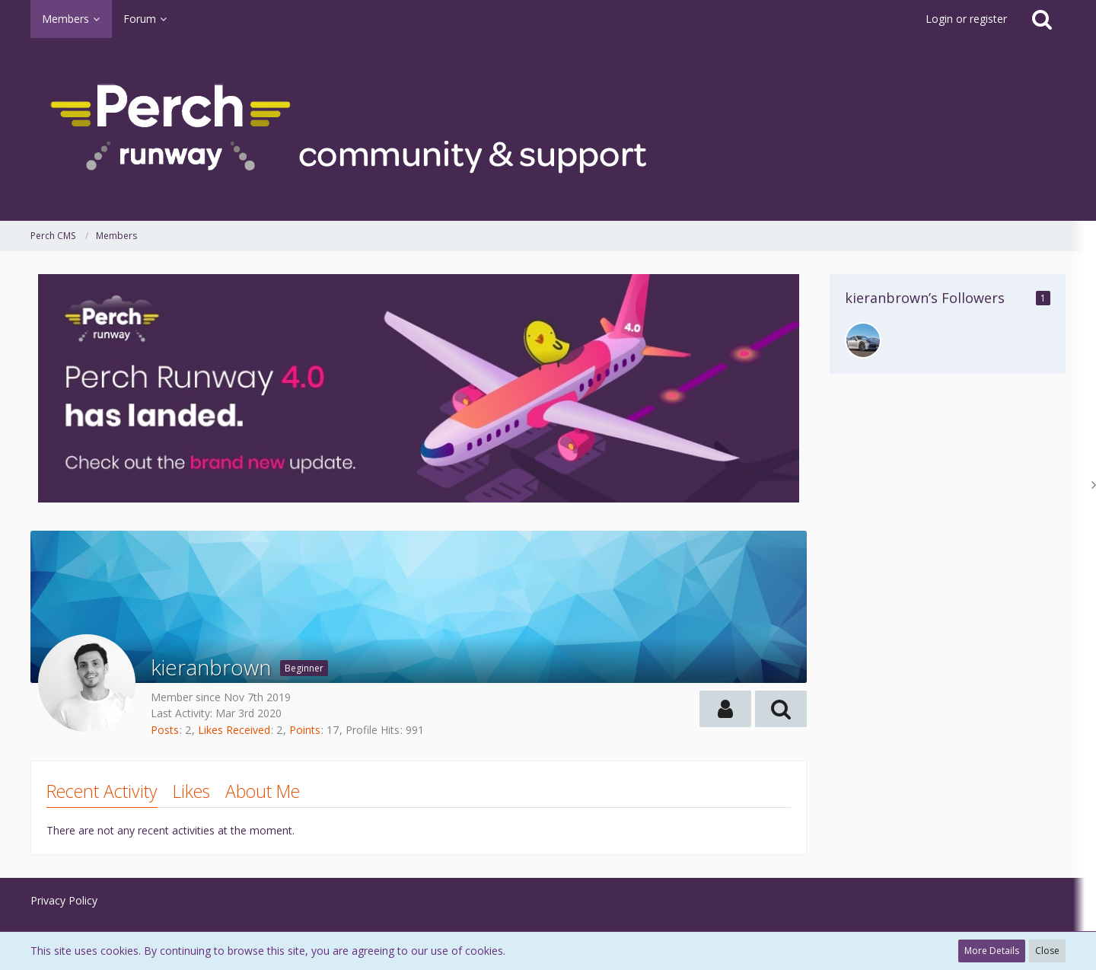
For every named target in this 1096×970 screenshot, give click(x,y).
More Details (991, 950)
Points (304, 730)
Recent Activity (102, 791)
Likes (191, 791)
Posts (165, 730)
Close (1047, 950)
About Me (262, 791)
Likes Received (234, 730)
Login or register (966, 18)
